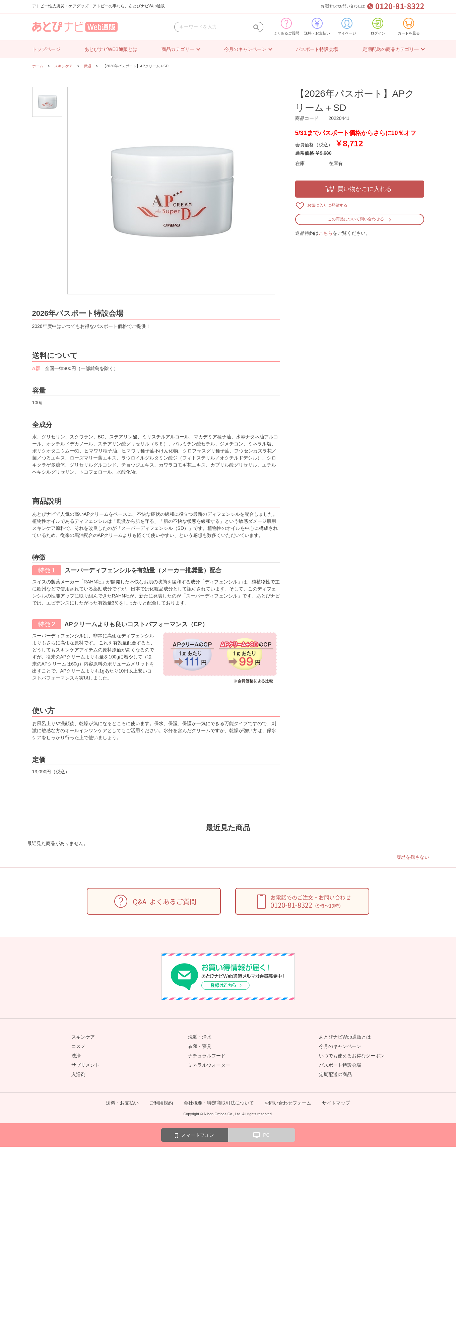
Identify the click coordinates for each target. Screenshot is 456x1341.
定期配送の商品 (335, 1074)
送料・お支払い (317, 26)
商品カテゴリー (177, 49)
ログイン (378, 26)
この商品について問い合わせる (356, 219)
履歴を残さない (412, 857)
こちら (326, 233)
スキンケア (83, 1037)
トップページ (46, 49)
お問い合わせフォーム (287, 1103)
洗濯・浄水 (199, 1037)
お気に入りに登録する (327, 205)
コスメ (78, 1046)
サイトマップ (336, 1103)
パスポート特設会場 (317, 49)
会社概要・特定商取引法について (219, 1103)
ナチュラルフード (206, 1055)
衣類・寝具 (199, 1046)
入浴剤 (78, 1074)
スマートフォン (194, 1135)
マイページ (347, 26)
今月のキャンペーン (245, 49)
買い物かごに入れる (364, 189)
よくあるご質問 (286, 26)
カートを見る (409, 26)
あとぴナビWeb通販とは (345, 1037)
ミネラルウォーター (209, 1065)
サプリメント (85, 1065)
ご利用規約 (161, 1103)
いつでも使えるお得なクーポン (352, 1055)
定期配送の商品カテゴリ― (391, 49)
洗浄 (76, 1055)
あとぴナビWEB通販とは (110, 49)
